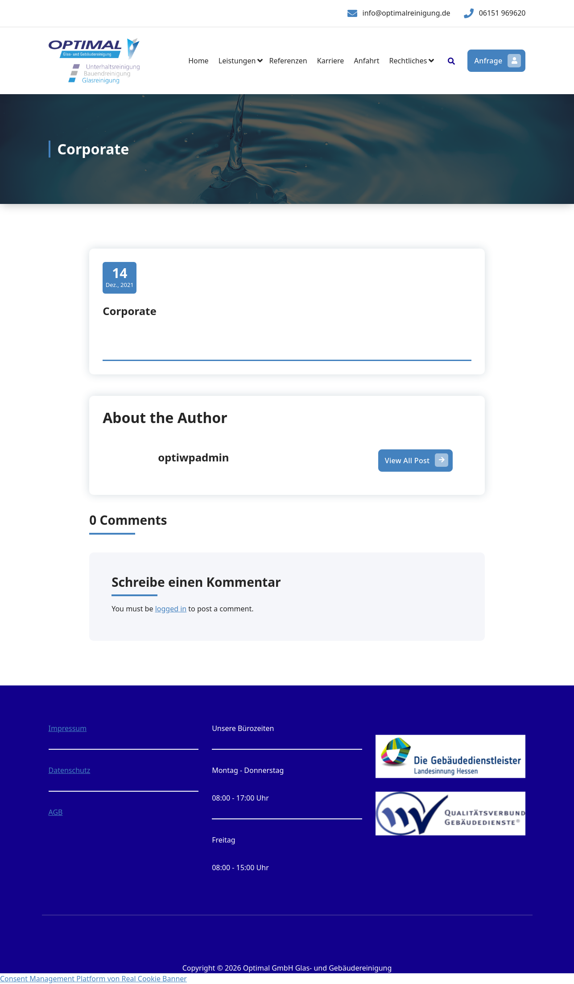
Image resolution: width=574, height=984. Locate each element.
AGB (56, 812)
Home (198, 61)
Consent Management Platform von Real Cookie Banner (93, 979)
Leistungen (237, 61)
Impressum (68, 728)
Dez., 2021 (120, 277)
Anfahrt (367, 61)
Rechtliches (408, 61)
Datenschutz (70, 770)
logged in (171, 609)
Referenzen (288, 61)
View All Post (416, 460)
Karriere (330, 61)
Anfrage (496, 60)
